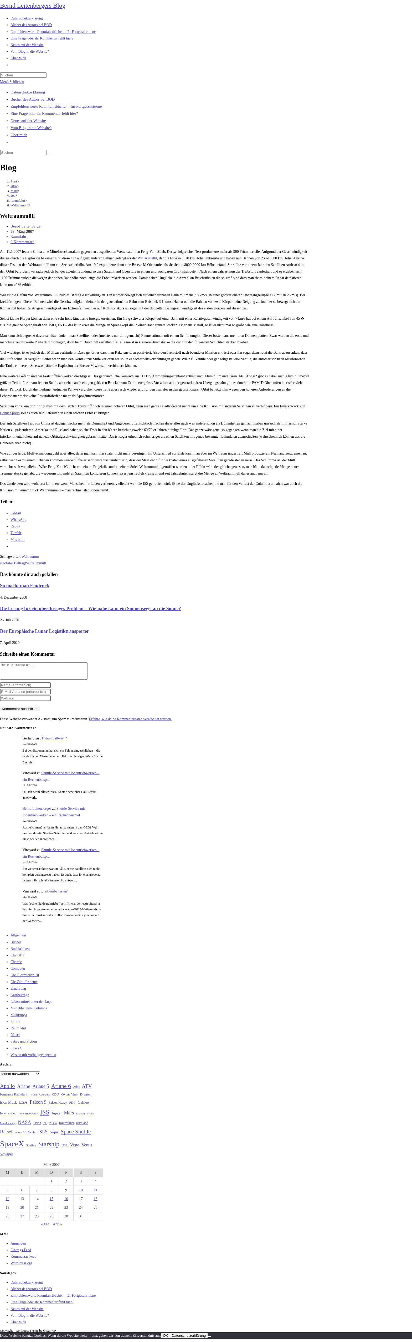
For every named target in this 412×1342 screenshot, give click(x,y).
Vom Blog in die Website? (31, 128)
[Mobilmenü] (12, 82)
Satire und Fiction (24, 1045)
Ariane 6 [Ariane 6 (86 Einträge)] (61, 1089)
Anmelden (18, 1247)
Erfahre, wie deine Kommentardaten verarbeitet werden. (130, 722)
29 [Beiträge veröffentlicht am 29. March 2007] (51, 1219)
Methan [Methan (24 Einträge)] (80, 1116)
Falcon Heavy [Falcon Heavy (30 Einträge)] (58, 1106)
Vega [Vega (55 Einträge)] (74, 1148)
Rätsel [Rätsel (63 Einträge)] (6, 1135)
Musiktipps (19, 1018)
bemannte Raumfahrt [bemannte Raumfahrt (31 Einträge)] (14, 1097)
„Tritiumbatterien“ (53, 741)
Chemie (16, 965)
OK (165, 1339)
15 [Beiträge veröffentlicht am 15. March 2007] (51, 1202)
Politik (15, 1025)
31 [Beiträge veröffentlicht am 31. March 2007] (81, 1219)
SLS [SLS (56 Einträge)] (43, 1135)
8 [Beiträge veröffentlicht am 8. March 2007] (51, 1193)
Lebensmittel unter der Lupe (31, 1005)
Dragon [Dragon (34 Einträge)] (85, 1097)
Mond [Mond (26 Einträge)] (90, 1116)
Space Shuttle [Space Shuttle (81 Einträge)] (76, 1135)
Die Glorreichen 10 (25, 978)
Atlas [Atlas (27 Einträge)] (76, 1090)
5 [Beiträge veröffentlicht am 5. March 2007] (7, 1193)
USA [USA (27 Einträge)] (65, 1148)
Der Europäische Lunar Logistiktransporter (44, 631)
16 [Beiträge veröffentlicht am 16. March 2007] (66, 1202)
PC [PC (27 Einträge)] (45, 1126)
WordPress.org (21, 1266)
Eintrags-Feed (21, 1253)
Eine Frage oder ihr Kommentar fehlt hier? (44, 113)
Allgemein (18, 938)
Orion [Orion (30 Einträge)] (37, 1126)
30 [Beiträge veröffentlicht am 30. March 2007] (66, 1219)
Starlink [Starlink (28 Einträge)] (31, 1148)
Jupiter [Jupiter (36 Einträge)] (57, 1116)
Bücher (16, 945)
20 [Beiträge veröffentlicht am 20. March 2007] (22, 1211)
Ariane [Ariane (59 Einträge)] (23, 1089)
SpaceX (16, 1051)
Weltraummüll (20, 205)
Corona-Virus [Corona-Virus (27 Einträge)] (69, 1097)
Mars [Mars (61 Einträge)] (69, 1116)
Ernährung (18, 992)
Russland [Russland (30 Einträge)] (82, 1126)
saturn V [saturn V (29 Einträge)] (20, 1135)
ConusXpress (10, 413)
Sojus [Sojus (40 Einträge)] (54, 1135)
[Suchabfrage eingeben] (23, 75)
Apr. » (57, 1227)
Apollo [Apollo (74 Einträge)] (7, 1089)
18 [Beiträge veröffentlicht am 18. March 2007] (95, 1202)
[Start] (14, 181)
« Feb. (45, 1227)
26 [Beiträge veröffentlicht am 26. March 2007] (7, 1219)
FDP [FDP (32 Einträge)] (72, 1106)
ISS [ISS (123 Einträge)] (44, 1115)
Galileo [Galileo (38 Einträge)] (83, 1105)
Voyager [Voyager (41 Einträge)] (6, 1157)
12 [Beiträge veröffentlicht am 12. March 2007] (7, 1202)
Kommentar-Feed (23, 1260)
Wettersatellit (147, 258)
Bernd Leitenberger (26, 226)
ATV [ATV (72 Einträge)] (87, 1089)
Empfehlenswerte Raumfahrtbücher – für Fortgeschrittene (56, 106)
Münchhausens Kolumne (29, 1011)
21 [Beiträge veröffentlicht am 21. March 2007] (37, 1211)
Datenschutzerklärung (28, 92)
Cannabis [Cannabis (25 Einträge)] (44, 1097)
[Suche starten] (49, 153)
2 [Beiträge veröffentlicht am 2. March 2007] (66, 1184)
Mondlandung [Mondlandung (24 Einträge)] (8, 1126)
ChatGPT (17, 958)
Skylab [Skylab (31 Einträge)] (32, 1135)
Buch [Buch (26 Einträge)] (34, 1097)
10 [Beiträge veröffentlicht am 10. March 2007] (81, 1193)
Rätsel (15, 1038)
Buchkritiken (20, 952)
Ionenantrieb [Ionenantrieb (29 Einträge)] (8, 1116)
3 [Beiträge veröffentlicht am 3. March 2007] (81, 1184)
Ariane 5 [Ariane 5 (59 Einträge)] (40, 1089)
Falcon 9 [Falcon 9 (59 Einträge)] (38, 1105)
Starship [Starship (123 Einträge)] (48, 1147)
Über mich (19, 135)
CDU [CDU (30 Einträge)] (55, 1097)
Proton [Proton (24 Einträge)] (52, 1126)
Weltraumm (30, 557)
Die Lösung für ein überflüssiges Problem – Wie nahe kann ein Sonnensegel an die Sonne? (90, 608)
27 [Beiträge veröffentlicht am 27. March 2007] (22, 1219)
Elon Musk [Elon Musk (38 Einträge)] (8, 1105)
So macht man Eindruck (24, 585)
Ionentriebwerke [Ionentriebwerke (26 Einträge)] (28, 1116)
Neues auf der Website (28, 121)
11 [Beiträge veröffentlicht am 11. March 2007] (95, 1193)
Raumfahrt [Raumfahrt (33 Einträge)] (66, 1126)
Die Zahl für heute (24, 985)
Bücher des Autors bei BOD (33, 99)
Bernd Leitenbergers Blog (32, 5)
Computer (18, 972)
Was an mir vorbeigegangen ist (33, 1058)
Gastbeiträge (20, 998)
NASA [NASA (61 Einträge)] (24, 1125)
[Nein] (209, 1339)
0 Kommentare (22, 242)
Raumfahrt (19, 237)
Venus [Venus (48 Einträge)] (86, 1148)
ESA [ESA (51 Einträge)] (23, 1105)
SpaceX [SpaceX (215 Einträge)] (12, 1147)
